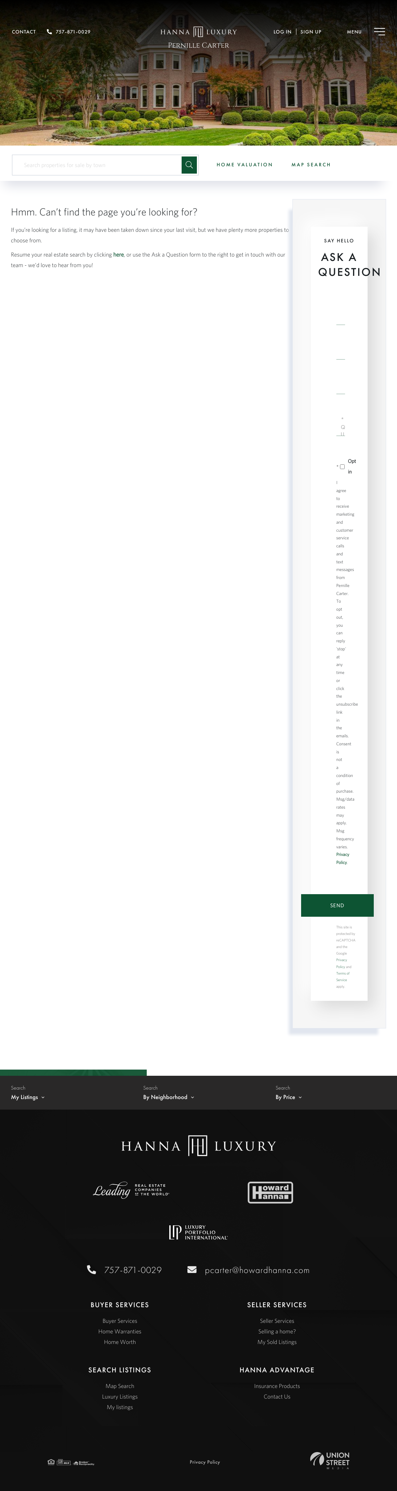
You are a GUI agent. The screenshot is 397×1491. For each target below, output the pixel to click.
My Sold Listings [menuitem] (277, 1342)
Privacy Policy (205, 1462)
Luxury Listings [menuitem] (120, 1396)
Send (337, 905)
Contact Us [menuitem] (277, 1396)
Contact (24, 32)
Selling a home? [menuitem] (277, 1331)
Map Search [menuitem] (120, 1386)
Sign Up (310, 32)
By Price (285, 1097)
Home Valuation (245, 165)
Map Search (311, 165)
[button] (189, 165)
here (118, 254)
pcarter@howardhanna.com (256, 1270)
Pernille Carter (198, 46)
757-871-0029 (69, 32)
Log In (283, 32)
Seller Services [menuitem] (277, 1321)
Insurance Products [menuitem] (277, 1386)
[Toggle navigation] (358, 31)
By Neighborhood (165, 1097)
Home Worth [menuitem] (120, 1342)
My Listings (24, 1097)
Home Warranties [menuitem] (119, 1331)
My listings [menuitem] (120, 1407)
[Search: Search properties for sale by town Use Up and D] (100, 165)
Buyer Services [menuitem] (119, 1321)
